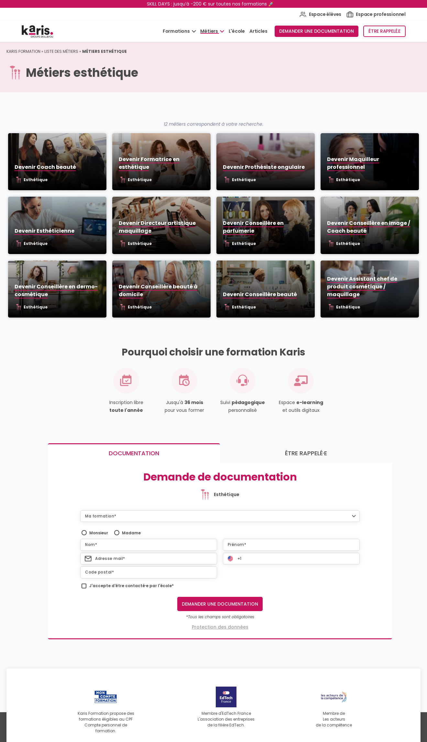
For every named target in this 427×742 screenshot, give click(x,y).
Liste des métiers (61, 51)
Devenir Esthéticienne (43, 232)
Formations (177, 31)
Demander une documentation (316, 31)
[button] (220, 517)
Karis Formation (23, 51)
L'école (237, 31)
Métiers (209, 31)
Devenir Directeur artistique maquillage (156, 228)
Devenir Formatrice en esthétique (148, 163)
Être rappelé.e (384, 31)
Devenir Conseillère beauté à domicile (157, 292)
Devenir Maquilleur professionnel (354, 163)
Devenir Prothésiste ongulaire (264, 167)
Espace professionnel (376, 14)
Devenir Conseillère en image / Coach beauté (369, 228)
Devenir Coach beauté (43, 167)
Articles (258, 31)
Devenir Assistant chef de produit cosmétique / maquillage (363, 288)
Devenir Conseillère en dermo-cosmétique (54, 292)
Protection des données (220, 628)
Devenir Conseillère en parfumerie (253, 228)
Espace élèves (320, 14)
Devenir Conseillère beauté (260, 296)
